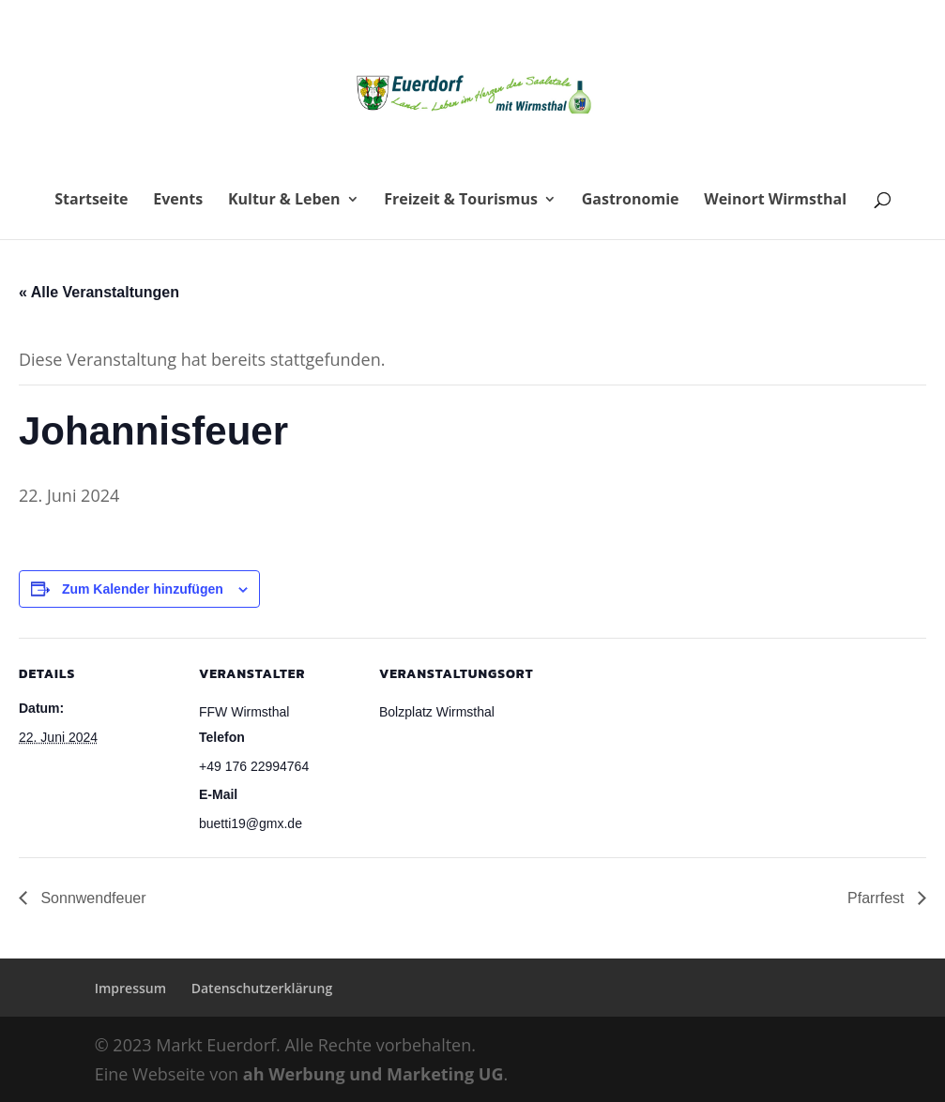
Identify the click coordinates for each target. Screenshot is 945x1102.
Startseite (91, 200)
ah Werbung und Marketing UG (373, 1074)
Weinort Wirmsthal (775, 200)
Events (178, 200)
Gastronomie (630, 200)
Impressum (130, 988)
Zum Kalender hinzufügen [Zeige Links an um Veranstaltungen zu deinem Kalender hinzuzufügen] (142, 588)
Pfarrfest (877, 898)
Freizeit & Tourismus (461, 200)
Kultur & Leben (284, 200)
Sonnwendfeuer (91, 898)
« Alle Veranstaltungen (99, 292)
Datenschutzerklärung (261, 988)
